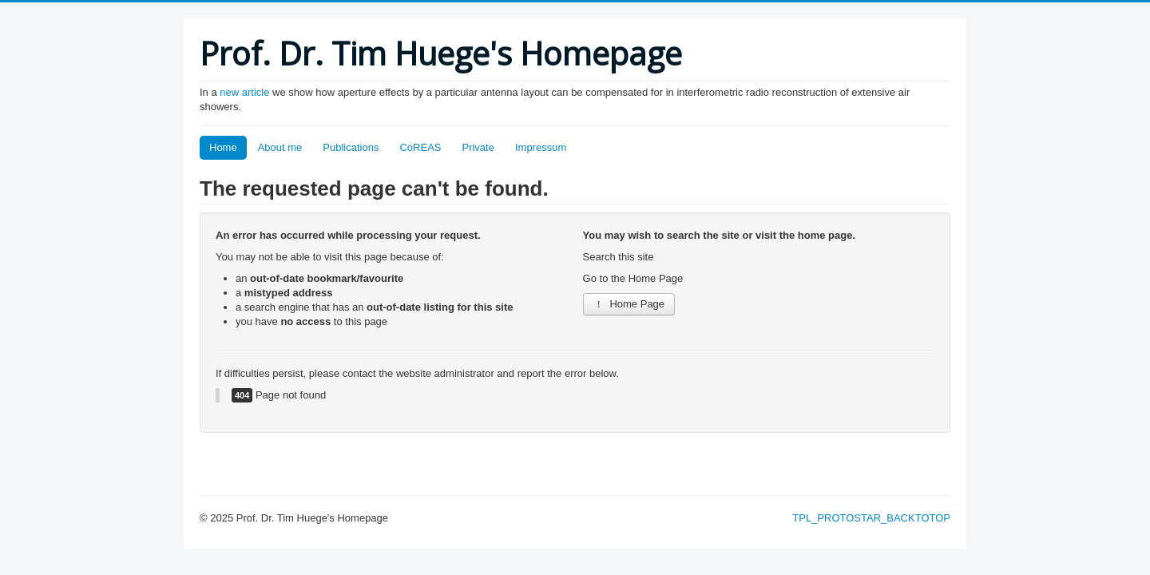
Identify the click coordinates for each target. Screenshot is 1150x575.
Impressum (540, 147)
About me (280, 147)
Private (478, 147)
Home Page (629, 304)
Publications (351, 147)
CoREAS (420, 147)
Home (223, 147)
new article (246, 92)
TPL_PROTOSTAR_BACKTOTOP (871, 518)
